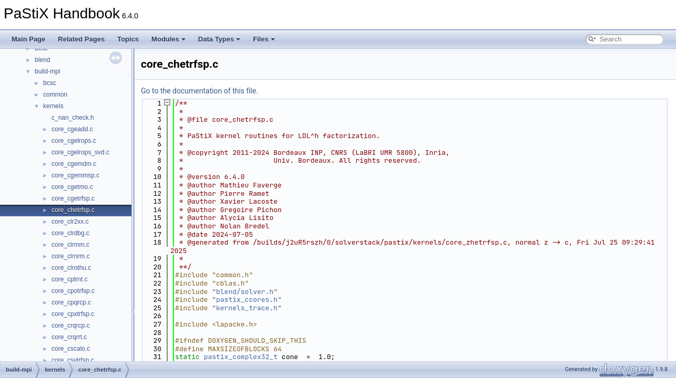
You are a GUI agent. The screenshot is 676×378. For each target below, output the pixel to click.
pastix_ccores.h (247, 299)
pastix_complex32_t (241, 356)
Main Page (28, 39)
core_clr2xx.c (70, 221)
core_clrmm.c (70, 244)
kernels (53, 106)
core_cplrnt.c (70, 279)
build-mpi (47, 71)
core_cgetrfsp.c (73, 198)
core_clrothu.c (71, 267)
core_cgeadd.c (72, 129)
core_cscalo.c (71, 348)
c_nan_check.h (73, 117)
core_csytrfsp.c (73, 360)
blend (42, 60)
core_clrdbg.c (70, 233)
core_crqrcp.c (71, 325)
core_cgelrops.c (74, 140)
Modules (168, 39)
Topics (128, 39)
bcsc (49, 83)
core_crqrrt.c (69, 337)
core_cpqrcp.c (71, 302)
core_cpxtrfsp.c (73, 314)
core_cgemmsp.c (75, 175)
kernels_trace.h (247, 307)
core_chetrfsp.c (73, 210)
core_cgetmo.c (72, 187)
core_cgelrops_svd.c (80, 152)
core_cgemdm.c (74, 163)
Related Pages (81, 39)
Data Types (219, 39)
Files (264, 39)
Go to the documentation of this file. (199, 91)
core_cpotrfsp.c (73, 291)
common (55, 94)
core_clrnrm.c (71, 256)
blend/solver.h (244, 291)
